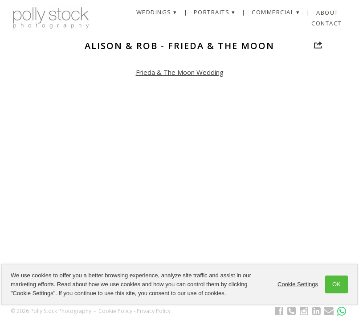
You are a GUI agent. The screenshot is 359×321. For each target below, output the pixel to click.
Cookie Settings (297, 284)
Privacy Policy (154, 311)
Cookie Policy (115, 311)
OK (336, 284)
